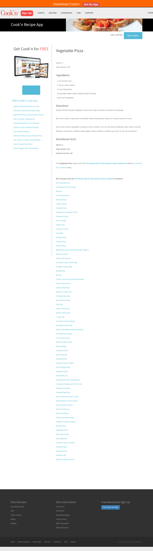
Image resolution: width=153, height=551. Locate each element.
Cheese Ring (61, 246)
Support (89, 13)
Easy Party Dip (61, 355)
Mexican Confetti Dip (64, 292)
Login (150, 13)
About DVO (60, 511)
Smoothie (59, 233)
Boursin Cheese (62, 254)
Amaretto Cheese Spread (65, 321)
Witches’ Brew (61, 200)
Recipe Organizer (24, 542)
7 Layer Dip (60, 317)
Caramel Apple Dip (63, 392)
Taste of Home (16, 515)
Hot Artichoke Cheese (64, 334)
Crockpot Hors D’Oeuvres (65, 443)
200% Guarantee (62, 523)
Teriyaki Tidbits (61, 447)
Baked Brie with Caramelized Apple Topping (72, 250)
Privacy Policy (61, 519)
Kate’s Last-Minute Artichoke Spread (69, 330)
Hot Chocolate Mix (63, 183)
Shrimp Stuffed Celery (64, 342)
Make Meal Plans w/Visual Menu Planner (28, 115)
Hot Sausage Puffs (63, 367)
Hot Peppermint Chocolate (66, 187)
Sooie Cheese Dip (63, 309)
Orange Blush (61, 242)
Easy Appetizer (61, 439)
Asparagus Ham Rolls (64, 325)
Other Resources (62, 528)
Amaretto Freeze (62, 229)
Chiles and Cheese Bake (65, 418)
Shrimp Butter (61, 346)
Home (13, 542)
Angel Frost (60, 225)
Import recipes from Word (22, 144)
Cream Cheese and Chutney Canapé (70, 279)
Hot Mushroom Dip (63, 300)
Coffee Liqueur (61, 204)
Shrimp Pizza (61, 426)
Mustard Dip (60, 271)
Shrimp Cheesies (62, 413)
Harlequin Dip (61, 455)
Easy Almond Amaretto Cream (67, 397)
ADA (12, 511)
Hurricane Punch (62, 216)
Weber (13, 519)
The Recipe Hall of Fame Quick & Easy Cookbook (94, 179)
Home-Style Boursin (63, 258)
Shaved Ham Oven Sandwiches (68, 380)
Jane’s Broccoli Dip (63, 284)
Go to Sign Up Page (110, 507)
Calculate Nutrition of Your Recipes (26, 123)
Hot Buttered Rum (62, 196)
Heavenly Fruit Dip (63, 388)
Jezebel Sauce (61, 451)
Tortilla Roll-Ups (62, 376)
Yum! (79, 13)
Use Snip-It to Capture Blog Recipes (26, 140)
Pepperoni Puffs (62, 372)
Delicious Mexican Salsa (65, 459)
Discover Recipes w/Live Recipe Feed (27, 136)
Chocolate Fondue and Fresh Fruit (69, 384)
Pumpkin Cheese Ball (64, 267)
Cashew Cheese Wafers (65, 363)
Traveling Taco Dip (63, 296)
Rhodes (14, 523)
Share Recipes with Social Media (25, 148)
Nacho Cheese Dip (63, 313)
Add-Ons (53, 13)
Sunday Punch (61, 208)
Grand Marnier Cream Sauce (67, 401)
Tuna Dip (59, 304)
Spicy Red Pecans (63, 409)
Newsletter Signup (63, 515)
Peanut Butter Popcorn (64, 405)
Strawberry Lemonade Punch (67, 212)
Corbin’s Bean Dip (63, 288)
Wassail (59, 191)
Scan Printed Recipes (21, 132)
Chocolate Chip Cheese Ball (66, 263)
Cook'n (41, 13)
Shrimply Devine (62, 351)
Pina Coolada (61, 221)
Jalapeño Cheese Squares (66, 422)
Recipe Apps (37, 542)
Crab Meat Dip (61, 359)
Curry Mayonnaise (63, 338)
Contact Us (60, 507)
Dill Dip (58, 275)
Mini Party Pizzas (62, 434)
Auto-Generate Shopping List (24, 119)
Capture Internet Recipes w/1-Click (26, 106)
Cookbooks (66, 13)
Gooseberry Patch (17, 507)
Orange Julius (61, 237)
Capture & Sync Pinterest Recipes (26, 127)
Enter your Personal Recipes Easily (26, 111)
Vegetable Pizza (62, 430)
